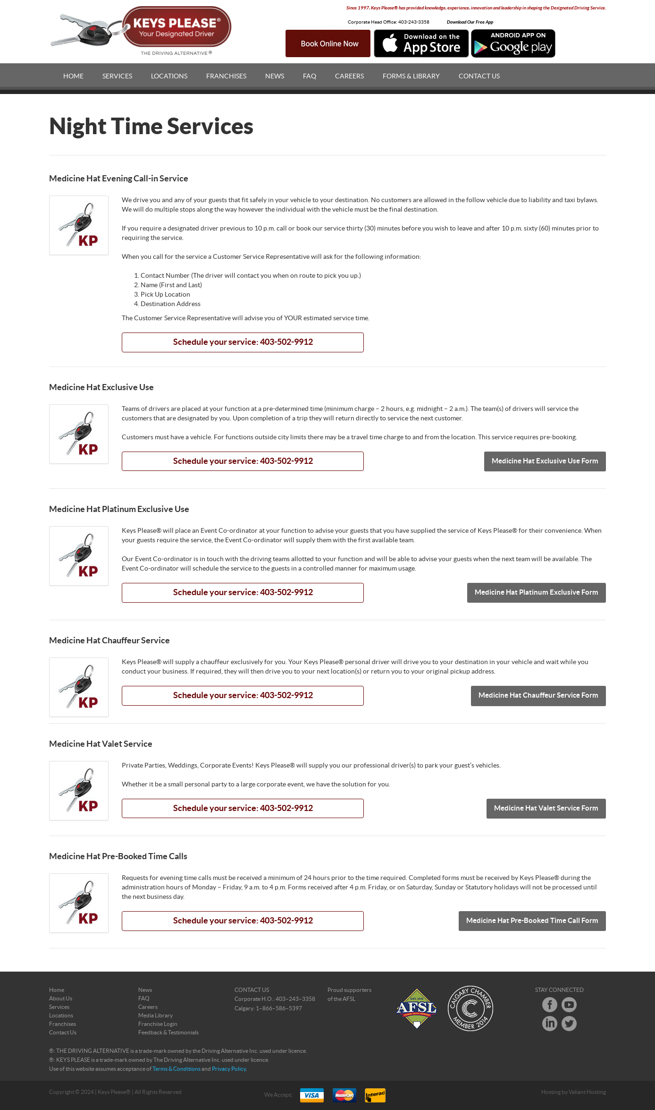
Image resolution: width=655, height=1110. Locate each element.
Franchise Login (157, 1024)
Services (117, 76)
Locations (169, 76)
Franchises (226, 76)
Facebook (549, 1004)
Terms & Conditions (176, 1069)
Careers (349, 76)
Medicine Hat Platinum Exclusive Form (536, 592)
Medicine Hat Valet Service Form (546, 808)
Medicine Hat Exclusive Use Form (545, 461)
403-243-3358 (413, 22)
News (274, 76)
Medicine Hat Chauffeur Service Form (538, 695)
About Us (60, 998)
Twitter (569, 1023)
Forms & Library (411, 76)
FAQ (309, 76)
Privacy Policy (229, 1069)
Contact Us (479, 76)
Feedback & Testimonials (168, 1032)
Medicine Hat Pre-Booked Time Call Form (532, 920)
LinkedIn (549, 1023)
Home (73, 76)
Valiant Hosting (587, 1092)
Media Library (155, 1015)
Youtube (569, 1004)
